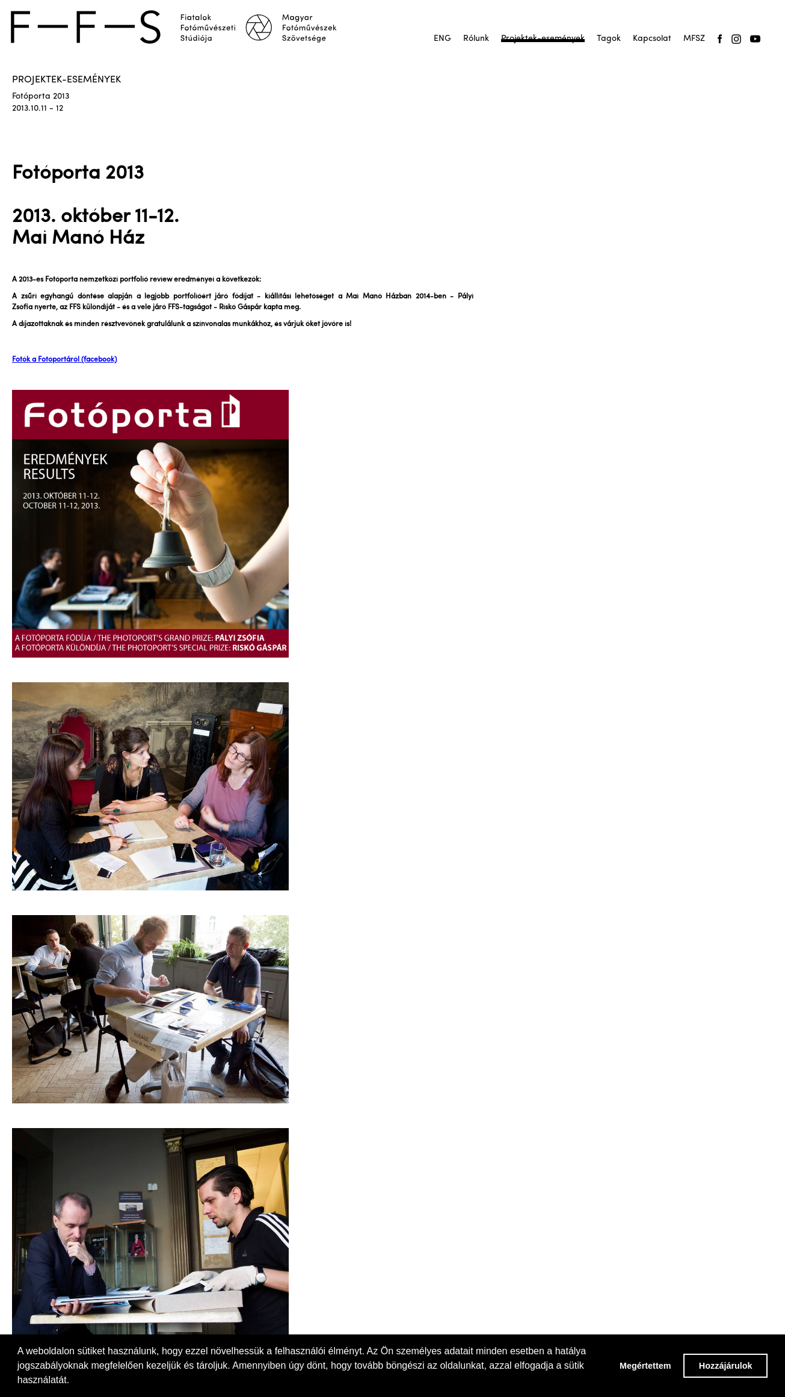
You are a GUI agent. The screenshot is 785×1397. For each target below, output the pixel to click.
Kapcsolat (652, 38)
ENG (442, 38)
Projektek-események (543, 38)
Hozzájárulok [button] (726, 1366)
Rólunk (476, 38)
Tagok (609, 38)
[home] (181, 27)
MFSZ (694, 38)
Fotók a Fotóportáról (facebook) (64, 359)
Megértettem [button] (645, 1366)
